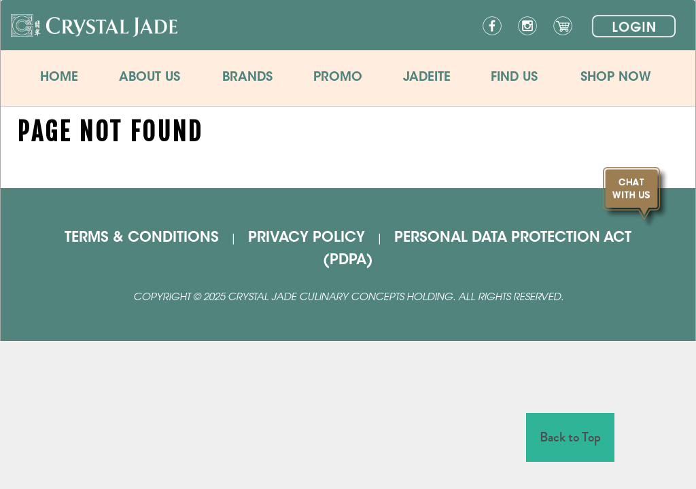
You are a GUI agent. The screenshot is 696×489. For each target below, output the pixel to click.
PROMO (337, 77)
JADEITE (427, 77)
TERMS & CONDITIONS (142, 238)
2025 (214, 298)
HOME (59, 77)
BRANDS (247, 77)
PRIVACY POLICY (306, 238)
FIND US (514, 77)
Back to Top (570, 437)
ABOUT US (149, 77)
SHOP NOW (615, 77)
